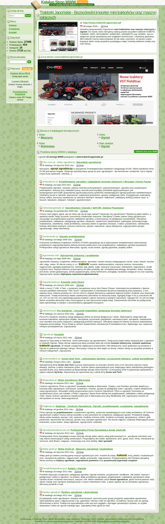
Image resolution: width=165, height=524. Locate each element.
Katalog (13, 25)
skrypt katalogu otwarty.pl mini (60, 521)
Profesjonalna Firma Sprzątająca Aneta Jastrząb (98, 430)
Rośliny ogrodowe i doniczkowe (79, 492)
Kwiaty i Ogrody (77, 468)
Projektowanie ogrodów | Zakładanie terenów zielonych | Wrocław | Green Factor (105, 181)
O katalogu (14, 29)
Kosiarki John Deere (72, 282)
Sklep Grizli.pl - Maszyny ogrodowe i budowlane (85, 449)
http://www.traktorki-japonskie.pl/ (102, 22)
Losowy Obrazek (20, 81)
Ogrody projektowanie (72, 236)
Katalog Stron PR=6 (20, 73)
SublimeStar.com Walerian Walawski (113, 521)
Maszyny (47, 137)
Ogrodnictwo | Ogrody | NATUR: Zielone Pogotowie (94, 207)
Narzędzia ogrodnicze (88, 162)
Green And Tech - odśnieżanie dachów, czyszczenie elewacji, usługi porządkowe (108, 358)
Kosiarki (59, 334)
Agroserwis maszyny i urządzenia (79, 255)
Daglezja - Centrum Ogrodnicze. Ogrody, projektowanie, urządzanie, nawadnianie (102, 406)
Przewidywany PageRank (20, 93)
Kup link (27, 68)
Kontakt (13, 32)
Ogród (105, 137)
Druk (106, 26)
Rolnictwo (48, 146)
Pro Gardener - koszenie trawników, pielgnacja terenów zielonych (94, 310)
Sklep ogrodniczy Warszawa (74, 380)
